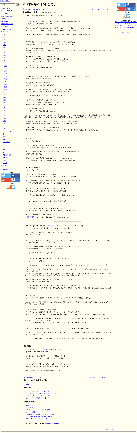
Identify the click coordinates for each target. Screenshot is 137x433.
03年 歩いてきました (32, 405)
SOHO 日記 (4, 32)
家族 (55, 12)
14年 (4, 97)
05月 (5, 71)
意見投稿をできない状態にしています (55, 423)
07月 (5, 76)
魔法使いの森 (5, 8)
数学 (4, 160)
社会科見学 (6, 142)
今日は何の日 (7, 155)
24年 (4, 123)
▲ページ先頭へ (5, 169)
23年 (4, 121)
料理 (4, 136)
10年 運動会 (29, 407)
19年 (4, 110)
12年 (4, 92)
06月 (5, 73)
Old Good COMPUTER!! (8, 11)
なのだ (74, 210)
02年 (4, 37)
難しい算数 (4, 21)
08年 (4, 52)
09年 (4, 55)
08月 (5, 79)
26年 (4, 129)
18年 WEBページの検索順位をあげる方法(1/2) (40, 414)
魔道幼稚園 (30, 217)
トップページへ (109, 429)
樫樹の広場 (4, 165)
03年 (4, 39)
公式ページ (47, 349)
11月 (5, 87)
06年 (4, 47)
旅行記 (5, 139)
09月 (5, 81)
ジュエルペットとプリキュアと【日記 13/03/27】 (41, 393)
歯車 (4, 134)
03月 (5, 66)
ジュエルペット (30, 12)
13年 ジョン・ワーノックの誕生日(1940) (38, 410)
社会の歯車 (4, 13)
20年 (4, 113)
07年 (4, 50)
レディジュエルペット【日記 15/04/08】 (38, 395)
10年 (4, 58)
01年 (4, 34)
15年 (4, 100)
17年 (4, 105)
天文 (4, 152)
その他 (5, 163)
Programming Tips (6, 16)
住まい (5, 144)
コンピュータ (7, 131)
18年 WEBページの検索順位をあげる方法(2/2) (40, 416)
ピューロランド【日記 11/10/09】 (36, 398)
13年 (4, 94)
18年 (4, 108)
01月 (5, 63)
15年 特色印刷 (30, 412)
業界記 (5, 157)
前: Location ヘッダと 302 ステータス (34, 9)
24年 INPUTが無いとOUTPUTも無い (37, 418)
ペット (5, 147)
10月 (5, 84)
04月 (5, 68)
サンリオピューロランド (54, 226)
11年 (4, 60)
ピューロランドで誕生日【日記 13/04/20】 (39, 391)
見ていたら (52, 240)
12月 (5, 89)
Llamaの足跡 (5, 18)
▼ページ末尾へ (5, 1)
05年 (4, 45)
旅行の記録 (4, 26)
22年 (4, 118)
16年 (4, 102)
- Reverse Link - (126, 32)
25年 (4, 126)
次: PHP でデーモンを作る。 (100, 9)
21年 (4, 115)
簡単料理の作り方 (7, 24)
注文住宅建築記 (6, 29)
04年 (4, 42)
